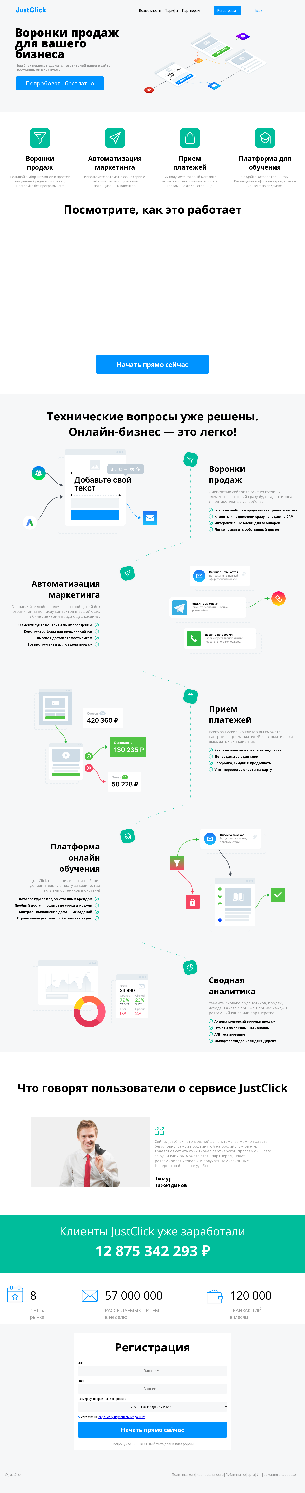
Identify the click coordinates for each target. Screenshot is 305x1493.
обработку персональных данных (121, 1417)
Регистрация (227, 10)
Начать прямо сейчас (152, 364)
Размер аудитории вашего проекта (102, 1399)
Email (81, 1381)
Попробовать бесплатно (60, 83)
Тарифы (171, 10)
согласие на (113, 1417)
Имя (80, 1363)
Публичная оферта (240, 1474)
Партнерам (191, 10)
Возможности (150, 10)
